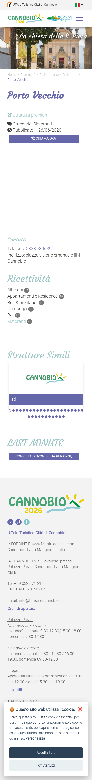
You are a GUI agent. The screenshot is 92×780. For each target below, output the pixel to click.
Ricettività (28, 75)
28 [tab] (46, 416)
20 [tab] (75, 410)
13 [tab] (51, 410)
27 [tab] (42, 416)
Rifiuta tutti (46, 765)
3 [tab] (17, 410)
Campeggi (20, 308)
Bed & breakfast (25, 302)
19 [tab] (72, 410)
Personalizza (35, 738)
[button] (79, 5)
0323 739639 (39, 248)
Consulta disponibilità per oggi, (43, 456)
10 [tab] (41, 410)
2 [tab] (13, 410)
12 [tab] (48, 410)
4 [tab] (20, 410)
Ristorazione (49, 75)
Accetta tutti (46, 753)
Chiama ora (43, 138)
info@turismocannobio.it (40, 600)
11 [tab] (44, 410)
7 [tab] (30, 410)
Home (11, 75)
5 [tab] (24, 410)
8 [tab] (34, 410)
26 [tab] (39, 416)
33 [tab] (63, 416)
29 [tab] (49, 416)
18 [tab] (68, 410)
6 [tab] (27, 410)
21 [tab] (79, 410)
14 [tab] (54, 410)
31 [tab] (56, 416)
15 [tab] (58, 410)
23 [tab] (29, 416)
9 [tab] (37, 410)
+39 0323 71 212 (29, 583)
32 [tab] (60, 416)
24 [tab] (32, 416)
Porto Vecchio (18, 80)
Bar (13, 315)
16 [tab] (61, 410)
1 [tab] (10, 410)
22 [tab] (82, 410)
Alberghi (18, 290)
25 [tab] (36, 416)
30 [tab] (53, 416)
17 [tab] (65, 410)
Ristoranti (70, 75)
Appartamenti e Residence (35, 296)
